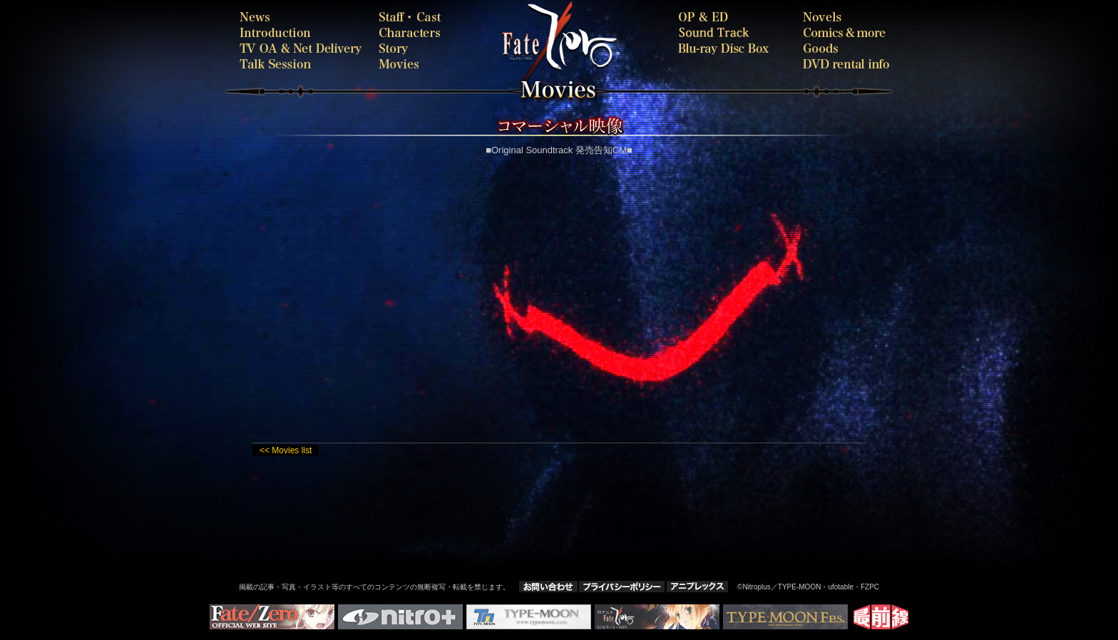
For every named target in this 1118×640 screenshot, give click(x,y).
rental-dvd (846, 64)
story (412, 48)
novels (846, 17)
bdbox (728, 48)
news (302, 17)
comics (846, 32)
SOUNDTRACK (728, 32)
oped (728, 17)
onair (302, 48)
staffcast (412, 17)
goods (846, 48)
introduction (302, 32)
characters (412, 32)
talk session (302, 64)
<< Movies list (286, 450)
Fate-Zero (612, 42)
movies (441, 64)
